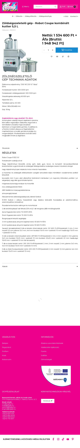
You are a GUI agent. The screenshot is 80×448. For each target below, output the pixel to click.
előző (66, 16)
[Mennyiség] (48, 50)
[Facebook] (53, 439)
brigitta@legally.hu (9, 409)
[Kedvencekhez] (51, 56)
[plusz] (52, 50)
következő (74, 16)
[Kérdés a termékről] (68, 56)
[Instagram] (58, 439)
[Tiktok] (63, 439)
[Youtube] (67, 439)
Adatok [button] (4, 266)
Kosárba (66, 50)
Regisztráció (6, 347)
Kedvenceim (6, 359)
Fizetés (43, 351)
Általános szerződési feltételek (52, 343)
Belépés (5, 343)
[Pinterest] (72, 439)
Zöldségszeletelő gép (45, 16)
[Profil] (62, 7)
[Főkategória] (12, 16)
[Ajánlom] (57, 56)
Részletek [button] (5, 148)
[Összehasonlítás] (63, 56)
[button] (25, 7)
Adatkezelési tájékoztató (50, 347)
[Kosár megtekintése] (71, 7)
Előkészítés (19, 16)
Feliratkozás (47, 401)
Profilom (5, 351)
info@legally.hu (7, 404)
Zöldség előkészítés (30, 16)
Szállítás (44, 355)
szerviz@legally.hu (8, 407)
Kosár (4, 355)
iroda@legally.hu (8, 406)
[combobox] (45, 7)
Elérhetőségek (46, 359)
